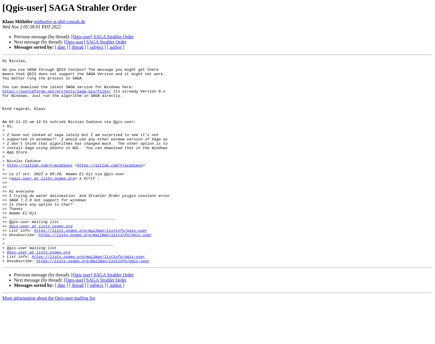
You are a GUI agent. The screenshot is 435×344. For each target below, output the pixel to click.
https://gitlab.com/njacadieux (40, 186)
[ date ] (61, 47)
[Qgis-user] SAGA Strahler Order (102, 36)
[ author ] (115, 47)
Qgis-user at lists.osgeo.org (40, 259)
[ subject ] (96, 47)
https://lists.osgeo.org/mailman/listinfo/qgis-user (90, 265)
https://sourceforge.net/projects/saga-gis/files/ (56, 98)
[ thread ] (77, 47)
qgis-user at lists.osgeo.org (43, 202)
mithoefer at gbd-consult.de (59, 21)
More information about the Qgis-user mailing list (48, 338)
